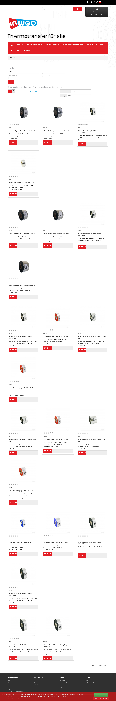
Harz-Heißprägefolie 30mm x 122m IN (22, 233)
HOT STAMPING (91, 45)
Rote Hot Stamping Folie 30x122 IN (55, 439)
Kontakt (36, 680)
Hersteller (62, 680)
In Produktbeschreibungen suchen (39, 78)
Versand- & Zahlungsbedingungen (17, 682)
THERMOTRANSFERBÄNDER (73, 45)
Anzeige (63, 96)
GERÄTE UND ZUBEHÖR (35, 45)
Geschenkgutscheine (65, 682)
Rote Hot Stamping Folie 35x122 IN (21, 491)
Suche (10, 71)
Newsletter (88, 687)
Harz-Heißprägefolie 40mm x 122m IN (56, 233)
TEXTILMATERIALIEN (53, 45)
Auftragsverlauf (90, 682)
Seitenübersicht (38, 685)
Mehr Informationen (101, 698)
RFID (101, 45)
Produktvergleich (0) (32, 91)
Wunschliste (89, 685)
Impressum (11, 689)
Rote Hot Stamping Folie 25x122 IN (21, 388)
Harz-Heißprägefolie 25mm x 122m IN (56, 131)
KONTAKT (27, 51)
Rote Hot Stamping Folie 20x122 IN (55, 336)
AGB (9, 685)
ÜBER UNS (19, 45)
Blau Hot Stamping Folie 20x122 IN (21, 542)
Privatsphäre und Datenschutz (16, 691)
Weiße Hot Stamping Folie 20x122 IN (21, 182)
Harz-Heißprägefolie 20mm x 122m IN (22, 131)
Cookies (10, 687)
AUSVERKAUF (16, 51)
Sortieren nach (65, 91)
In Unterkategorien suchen (17, 78)
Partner (62, 685)
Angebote (62, 687)
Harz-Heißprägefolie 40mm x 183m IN (22, 285)
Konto (87, 680)
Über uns (10, 680)
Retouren (36, 682)
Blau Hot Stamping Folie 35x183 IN (55, 542)
